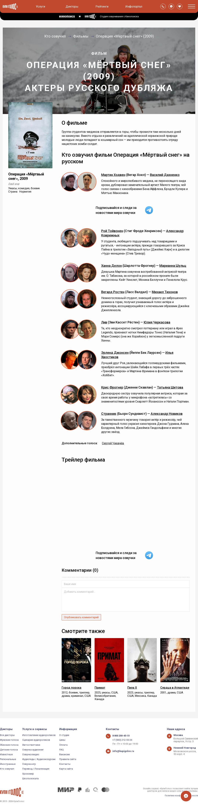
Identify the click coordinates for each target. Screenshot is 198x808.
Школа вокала (30, 778)
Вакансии (64, 754)
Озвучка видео (30, 754)
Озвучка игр (29, 764)
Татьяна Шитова (170, 387)
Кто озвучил (7, 768)
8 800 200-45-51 (121, 735)
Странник (108, 414)
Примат (100, 687)
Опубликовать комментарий (81, 617)
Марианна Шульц (172, 266)
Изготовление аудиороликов (39, 735)
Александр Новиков (167, 414)
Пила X (132, 687)
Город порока (71, 687)
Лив (104, 322)
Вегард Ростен (112, 292)
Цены (62, 739)
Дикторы (72, 6)
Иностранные (7, 764)
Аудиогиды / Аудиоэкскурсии (38, 759)
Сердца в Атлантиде (174, 687)
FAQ (61, 749)
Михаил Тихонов (165, 292)
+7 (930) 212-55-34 (122, 739)
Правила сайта (67, 759)
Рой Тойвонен (112, 231)
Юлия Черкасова (157, 322)
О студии (64, 735)
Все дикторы (7, 735)
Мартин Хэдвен (113, 175)
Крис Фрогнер (112, 387)
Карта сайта (66, 768)
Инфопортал (133, 6)
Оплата (63, 744)
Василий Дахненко (165, 175)
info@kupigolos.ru (123, 751)
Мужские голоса (9, 739)
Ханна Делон (111, 266)
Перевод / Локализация (35, 768)
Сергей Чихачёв (113, 443)
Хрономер (28, 773)
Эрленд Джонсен (115, 353)
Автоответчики (31, 744)
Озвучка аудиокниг (33, 749)
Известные (6, 754)
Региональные (8, 759)
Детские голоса (9, 749)
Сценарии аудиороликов (36, 739)
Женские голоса (9, 744)
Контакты (64, 764)
